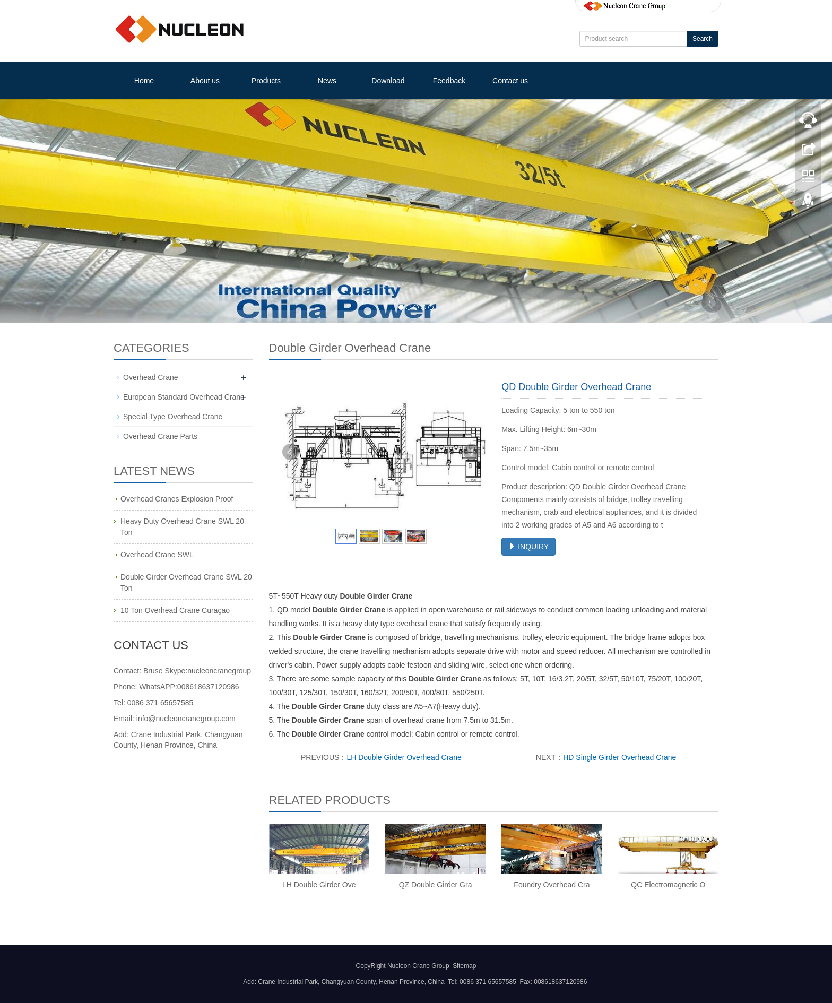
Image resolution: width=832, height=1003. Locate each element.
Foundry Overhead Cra (552, 884)
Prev (290, 452)
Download (387, 80)
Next (471, 452)
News (327, 80)
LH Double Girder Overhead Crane (403, 757)
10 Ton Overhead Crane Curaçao (175, 610)
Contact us (510, 80)
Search (702, 38)
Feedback (449, 80)
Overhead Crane (150, 377)
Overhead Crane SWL (157, 554)
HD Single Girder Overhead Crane (619, 757)
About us (205, 80)
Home (144, 80)
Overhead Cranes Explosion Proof (176, 499)
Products (266, 80)
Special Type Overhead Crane (172, 416)
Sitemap (464, 966)
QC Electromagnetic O (668, 884)
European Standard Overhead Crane (184, 397)
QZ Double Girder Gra (435, 884)
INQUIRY (528, 546)
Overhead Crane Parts (160, 436)
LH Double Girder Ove (319, 884)
